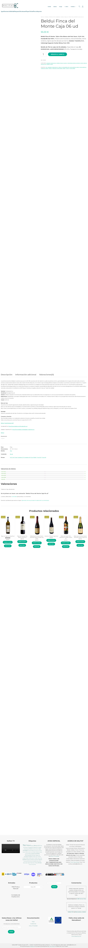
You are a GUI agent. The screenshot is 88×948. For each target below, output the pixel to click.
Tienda (73, 6)
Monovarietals (82, 67)
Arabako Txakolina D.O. (53, 67)
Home (49, 6)
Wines (64, 68)
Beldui (61, 63)
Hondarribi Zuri (65, 67)
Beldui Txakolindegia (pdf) (7, 925)
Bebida (58, 17)
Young (67, 68)
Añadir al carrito (57, 54)
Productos (52, 17)
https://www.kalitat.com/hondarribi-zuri (18, 928)
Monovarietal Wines (74, 67)
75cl (46, 67)
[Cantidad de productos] (44, 54)
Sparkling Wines (44, 68)
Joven (81, 63)
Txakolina (54, 68)
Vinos (62, 17)
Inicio (42, 17)
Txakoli (48, 64)
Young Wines (72, 68)
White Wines (59, 68)
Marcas (85, 63)
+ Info (66, 6)
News (55, 6)
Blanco (65, 63)
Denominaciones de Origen (74, 63)
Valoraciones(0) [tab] (46, 877)
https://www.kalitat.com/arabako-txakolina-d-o (23, 931)
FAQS (60, 6)
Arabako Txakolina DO (51, 63)
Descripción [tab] (6, 877)
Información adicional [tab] (25, 877)
